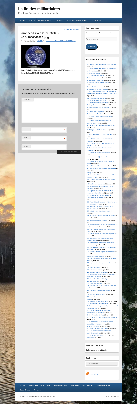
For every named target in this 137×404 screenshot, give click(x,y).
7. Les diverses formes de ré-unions (98, 107)
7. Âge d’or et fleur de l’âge (95, 315)
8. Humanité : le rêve (93, 73)
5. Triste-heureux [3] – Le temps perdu (99, 152)
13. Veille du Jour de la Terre (96, 294)
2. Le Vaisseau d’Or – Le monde (97, 166)
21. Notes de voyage (93, 267)
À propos (32, 20)
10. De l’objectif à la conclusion (96, 100)
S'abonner (91, 47)
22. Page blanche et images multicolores (99, 263)
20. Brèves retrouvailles (94, 270)
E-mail (25, 137)
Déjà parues (59, 20)
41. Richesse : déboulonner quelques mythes (101, 179)
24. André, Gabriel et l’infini (95, 256)
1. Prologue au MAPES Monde (96, 130)
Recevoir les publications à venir (77, 20)
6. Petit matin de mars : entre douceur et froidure (102, 317)
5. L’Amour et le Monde (94, 114)
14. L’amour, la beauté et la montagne (99, 290)
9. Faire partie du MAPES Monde (97, 102)
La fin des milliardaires (39, 9)
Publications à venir (44, 20)
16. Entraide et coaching (94, 283)
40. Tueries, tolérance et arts (96, 184)
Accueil (22, 20)
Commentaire (27, 99)
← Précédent (68, 29)
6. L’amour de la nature (94, 78)
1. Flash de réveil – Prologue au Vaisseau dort (101, 168)
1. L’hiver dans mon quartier (95, 335)
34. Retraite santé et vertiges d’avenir (98, 211)
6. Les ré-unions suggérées (95, 111)
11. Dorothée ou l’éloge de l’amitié (97, 301)
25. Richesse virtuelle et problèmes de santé (101, 251)
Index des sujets (88, 385)
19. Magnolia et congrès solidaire (97, 272)
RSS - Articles (92, 374)
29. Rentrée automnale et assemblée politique (101, 233)
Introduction (91, 337)
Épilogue (90, 173)
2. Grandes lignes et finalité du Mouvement (100, 125)
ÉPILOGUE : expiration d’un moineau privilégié (101, 64)
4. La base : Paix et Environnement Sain (99, 116)
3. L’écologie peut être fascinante (97, 328)
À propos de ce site (103, 385)
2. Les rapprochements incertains (97, 89)
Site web (25, 146)
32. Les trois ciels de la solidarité (97, 220)
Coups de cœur (97, 20)
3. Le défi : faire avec (93, 87)
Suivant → (76, 29)
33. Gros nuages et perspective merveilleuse (101, 215)
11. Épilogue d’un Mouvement (96, 98)
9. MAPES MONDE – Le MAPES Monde (99, 134)
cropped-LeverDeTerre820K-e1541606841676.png (61, 41)
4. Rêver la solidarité (93, 326)
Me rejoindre (38, 390)
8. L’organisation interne (94, 105)
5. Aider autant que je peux (95, 80)
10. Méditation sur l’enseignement (97, 303)
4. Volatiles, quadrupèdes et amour (98, 82)
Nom (24, 129)
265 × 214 (39, 41)
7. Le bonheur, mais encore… (96, 75)
